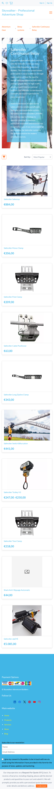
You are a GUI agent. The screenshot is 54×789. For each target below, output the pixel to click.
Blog (6, 734)
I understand (41, 786)
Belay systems (20, 28)
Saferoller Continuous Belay (41, 28)
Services (7, 724)
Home (6, 715)
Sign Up (49, 3)
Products (8, 720)
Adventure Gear (6, 28)
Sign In (42, 3)
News (6, 729)
